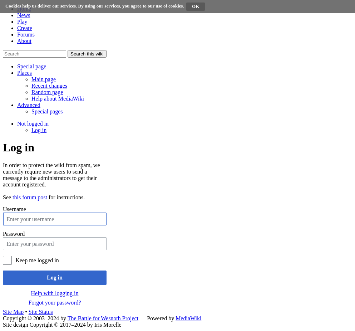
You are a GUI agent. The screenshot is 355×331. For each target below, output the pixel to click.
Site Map (13, 312)
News (23, 15)
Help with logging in (55, 293)
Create (24, 28)
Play (22, 22)
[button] (31, 66)
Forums (26, 34)
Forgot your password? (54, 303)
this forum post (30, 197)
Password (14, 234)
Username (14, 209)
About (24, 41)
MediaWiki (188, 318)
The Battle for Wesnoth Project (103, 318)
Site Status (41, 312)
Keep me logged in (37, 260)
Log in (55, 277)
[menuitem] (43, 79)
